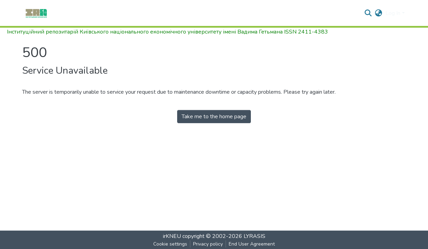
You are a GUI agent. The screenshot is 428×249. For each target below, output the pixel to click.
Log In (392, 13)
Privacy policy (208, 244)
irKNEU (172, 236)
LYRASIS (254, 236)
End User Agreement (252, 244)
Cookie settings (170, 244)
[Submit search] (368, 13)
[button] (378, 13)
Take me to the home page (214, 116)
